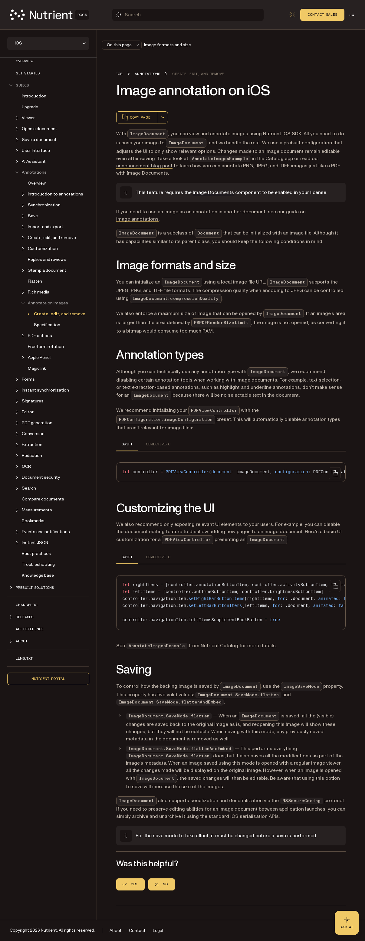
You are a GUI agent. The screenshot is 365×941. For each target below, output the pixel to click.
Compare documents (43, 499)
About (116, 930)
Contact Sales (322, 14)
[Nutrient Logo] (49, 14)
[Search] (188, 15)
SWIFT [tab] (127, 444)
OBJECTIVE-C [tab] (158, 444)
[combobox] (163, 117)
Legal (158, 930)
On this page (123, 45)
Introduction (34, 96)
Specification (47, 325)
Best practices (36, 553)
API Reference (30, 629)
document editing (145, 531)
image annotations (137, 219)
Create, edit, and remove (59, 314)
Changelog (27, 605)
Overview (24, 61)
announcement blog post (144, 165)
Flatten (35, 281)
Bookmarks (33, 521)
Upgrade (30, 107)
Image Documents (213, 192)
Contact (137, 930)
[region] (231, 472)
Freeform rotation (46, 346)
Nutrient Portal (48, 678)
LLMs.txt (24, 658)
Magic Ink (37, 368)
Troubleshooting (38, 564)
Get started (28, 73)
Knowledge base (38, 575)
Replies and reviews (47, 259)
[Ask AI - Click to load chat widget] (347, 923)
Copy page (135, 117)
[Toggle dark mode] (292, 14)
